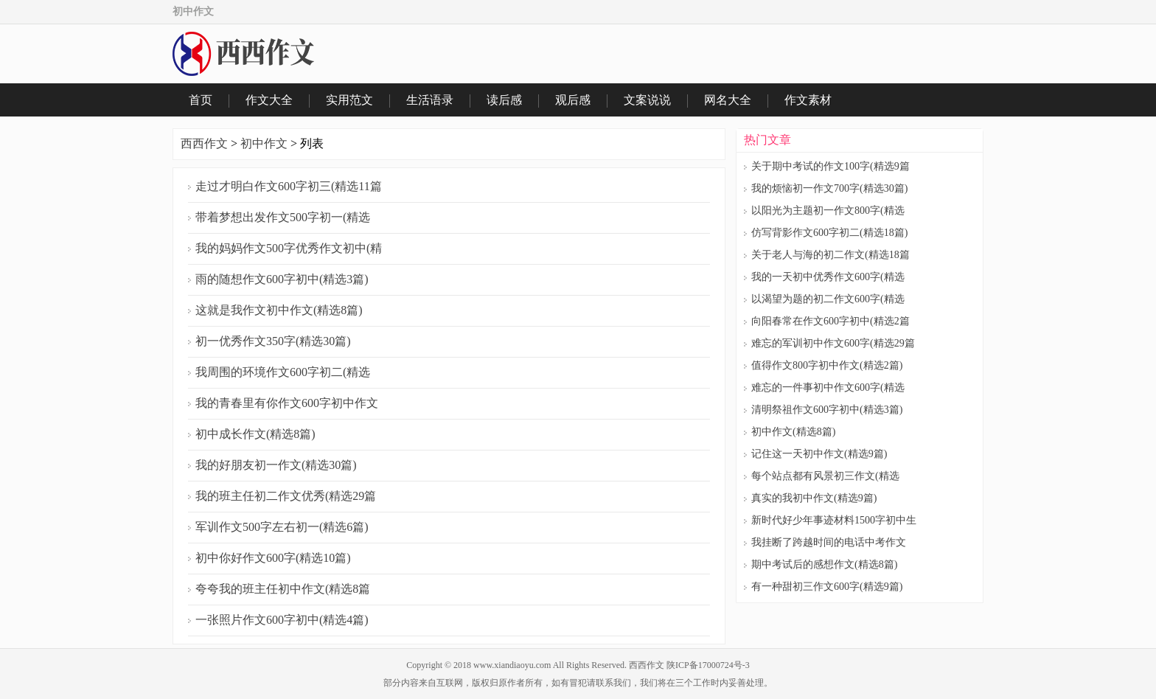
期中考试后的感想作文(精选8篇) (824, 564)
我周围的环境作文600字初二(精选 (282, 372)
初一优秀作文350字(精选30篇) (273, 341)
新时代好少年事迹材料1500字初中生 (833, 520)
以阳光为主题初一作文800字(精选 (828, 210)
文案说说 (647, 100)
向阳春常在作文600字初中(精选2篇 (830, 321)
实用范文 (349, 100)
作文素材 (808, 100)
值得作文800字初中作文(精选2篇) (826, 365)
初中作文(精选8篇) (793, 431)
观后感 (573, 100)
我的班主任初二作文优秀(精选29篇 (285, 496)
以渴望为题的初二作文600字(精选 (828, 299)
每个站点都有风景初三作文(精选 (825, 475)
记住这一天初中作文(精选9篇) (819, 453)
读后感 (504, 100)
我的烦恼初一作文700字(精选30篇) (829, 188)
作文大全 (269, 100)
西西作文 (204, 143)
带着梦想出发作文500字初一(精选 (282, 217)
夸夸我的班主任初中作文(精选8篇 (282, 588)
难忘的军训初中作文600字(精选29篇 (833, 343)
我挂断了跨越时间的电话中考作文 (828, 542)
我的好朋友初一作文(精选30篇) (276, 465)
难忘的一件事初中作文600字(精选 (828, 387)
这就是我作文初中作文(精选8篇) (279, 310)
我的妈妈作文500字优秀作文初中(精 (288, 248)
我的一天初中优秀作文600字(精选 (828, 276)
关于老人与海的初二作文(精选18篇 (830, 254)
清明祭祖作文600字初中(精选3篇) (826, 409)
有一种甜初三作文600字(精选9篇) (826, 586)
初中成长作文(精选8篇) (255, 434)
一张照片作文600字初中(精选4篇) (282, 619)
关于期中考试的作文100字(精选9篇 (830, 166)
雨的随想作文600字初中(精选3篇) (282, 279)
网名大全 (727, 100)
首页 (200, 100)
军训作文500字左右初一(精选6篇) (282, 527)
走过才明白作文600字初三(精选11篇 (288, 186)
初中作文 (264, 143)
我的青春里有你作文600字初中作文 (286, 403)
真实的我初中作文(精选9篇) (814, 498)
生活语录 (429, 100)
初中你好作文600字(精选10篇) (273, 558)
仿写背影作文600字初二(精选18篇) (829, 232)
